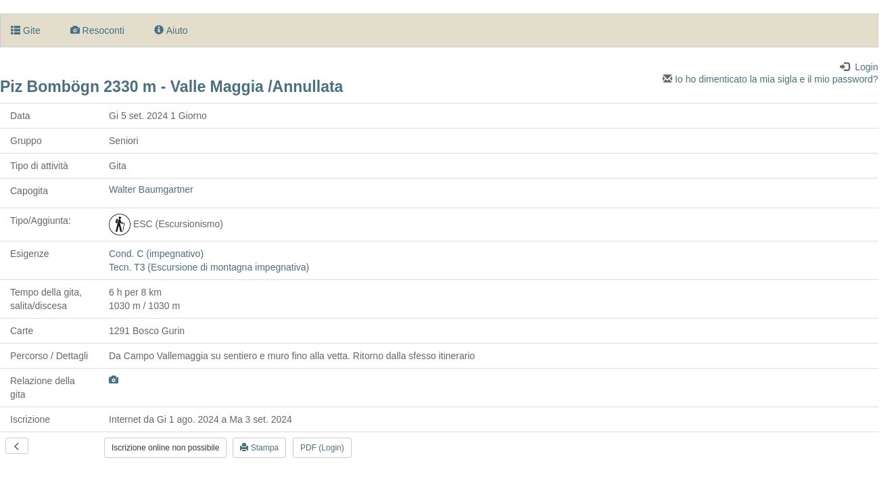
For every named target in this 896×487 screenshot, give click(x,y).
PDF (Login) (322, 448)
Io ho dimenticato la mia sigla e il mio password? (770, 79)
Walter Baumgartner (151, 189)
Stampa (259, 448)
